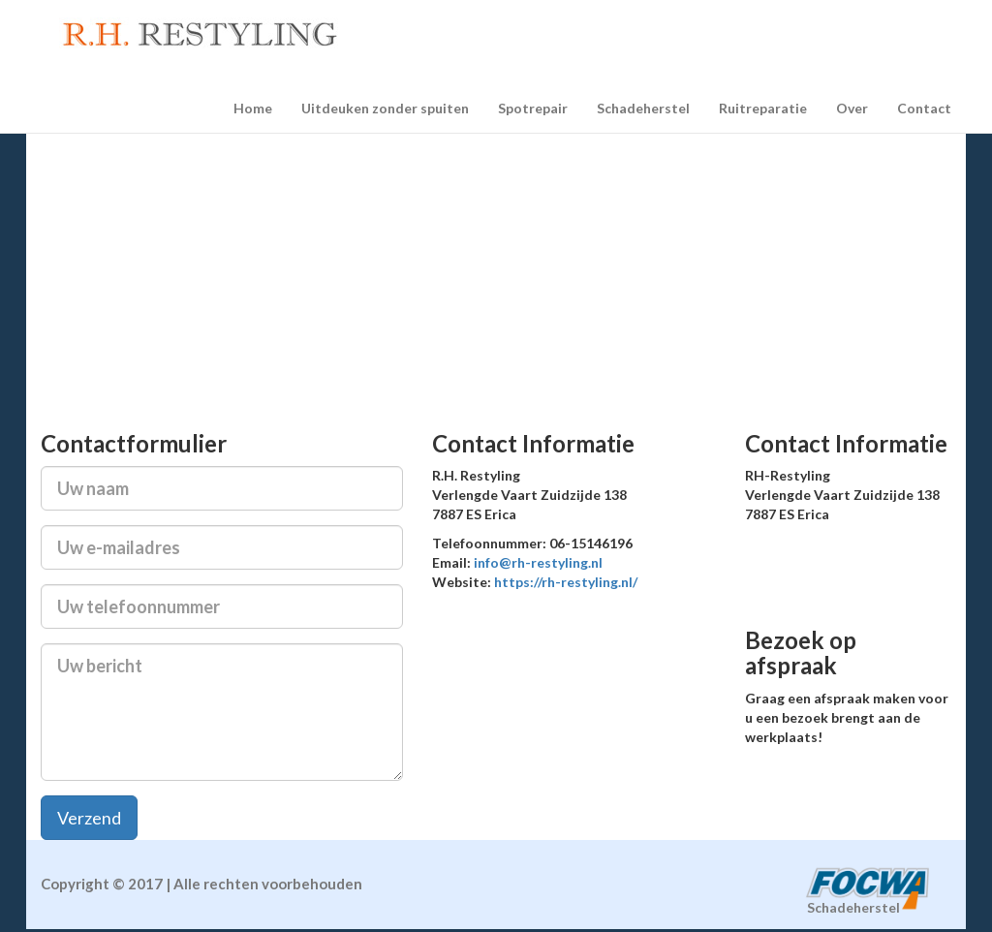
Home (252, 108)
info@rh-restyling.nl (538, 562)
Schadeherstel (643, 108)
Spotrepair (533, 108)
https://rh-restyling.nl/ (565, 582)
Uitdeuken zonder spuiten (385, 108)
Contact (924, 108)
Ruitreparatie (763, 108)
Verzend (89, 817)
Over (852, 108)
